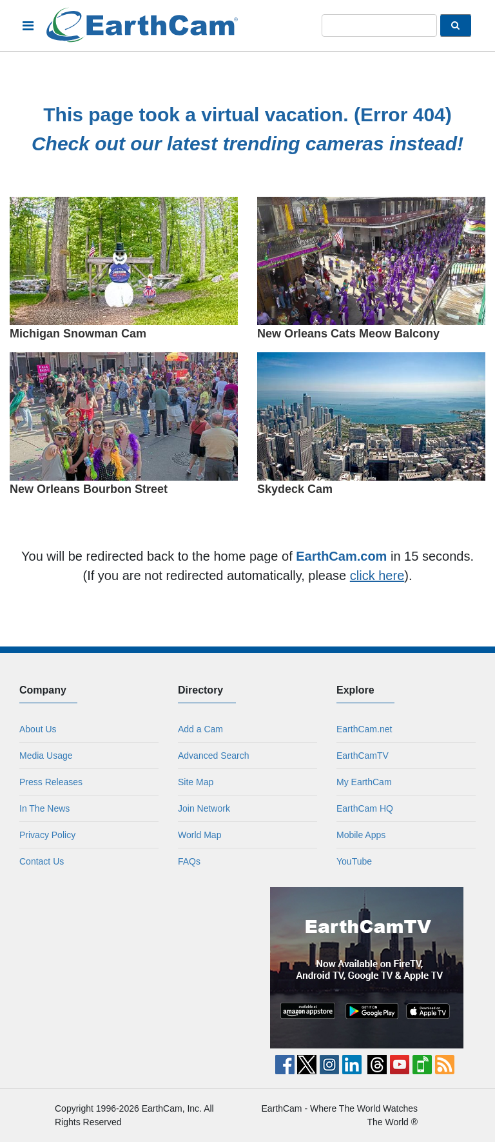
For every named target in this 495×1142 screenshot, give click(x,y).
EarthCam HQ (364, 808)
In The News (44, 808)
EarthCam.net (364, 729)
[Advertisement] (129, 967)
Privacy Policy (47, 835)
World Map (199, 835)
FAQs (189, 861)
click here (377, 575)
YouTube (354, 861)
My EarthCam (364, 782)
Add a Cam (200, 729)
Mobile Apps (360, 835)
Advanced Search (213, 755)
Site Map (195, 782)
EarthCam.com (341, 556)
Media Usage (46, 755)
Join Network (204, 808)
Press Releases (50, 782)
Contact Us (41, 861)
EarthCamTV (362, 755)
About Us (38, 729)
